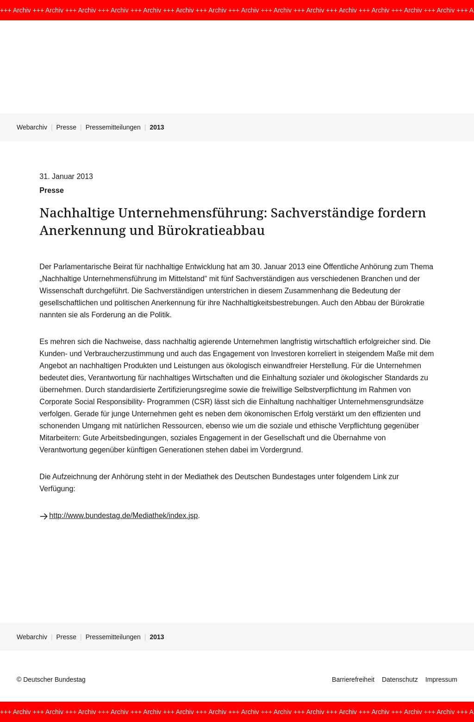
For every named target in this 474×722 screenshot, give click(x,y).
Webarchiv (32, 127)
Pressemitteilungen (113, 127)
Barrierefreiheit (353, 679)
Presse (66, 127)
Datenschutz (400, 679)
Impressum (441, 679)
